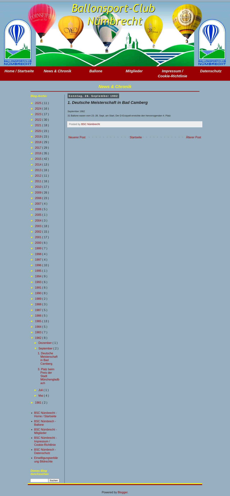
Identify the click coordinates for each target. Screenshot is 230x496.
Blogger (122, 492)
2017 (38, 147)
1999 (38, 248)
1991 (38, 287)
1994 (38, 276)
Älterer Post (193, 137)
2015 (38, 158)
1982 (38, 337)
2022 (38, 119)
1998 (38, 254)
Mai (41, 395)
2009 (38, 192)
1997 (38, 259)
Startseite (136, 137)
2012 (38, 175)
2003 (38, 226)
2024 (38, 108)
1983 (38, 332)
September (45, 348)
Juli (40, 390)
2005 (38, 214)
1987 (38, 310)
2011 (38, 181)
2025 (38, 103)
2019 (38, 136)
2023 (38, 114)
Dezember (45, 342)
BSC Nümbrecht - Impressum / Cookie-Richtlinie (45, 441)
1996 (38, 265)
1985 (38, 321)
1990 (38, 293)
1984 (38, 326)
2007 (38, 203)
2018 (38, 142)
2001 (38, 237)
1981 (38, 402)
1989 (38, 298)
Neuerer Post (76, 137)
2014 (38, 164)
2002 (38, 231)
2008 (38, 198)
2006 (38, 209)
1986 (38, 315)
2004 (38, 220)
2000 (38, 242)
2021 (38, 125)
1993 (38, 282)
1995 (38, 270)
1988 (38, 304)
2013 (38, 170)
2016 (38, 153)
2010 (38, 186)
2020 (38, 131)
